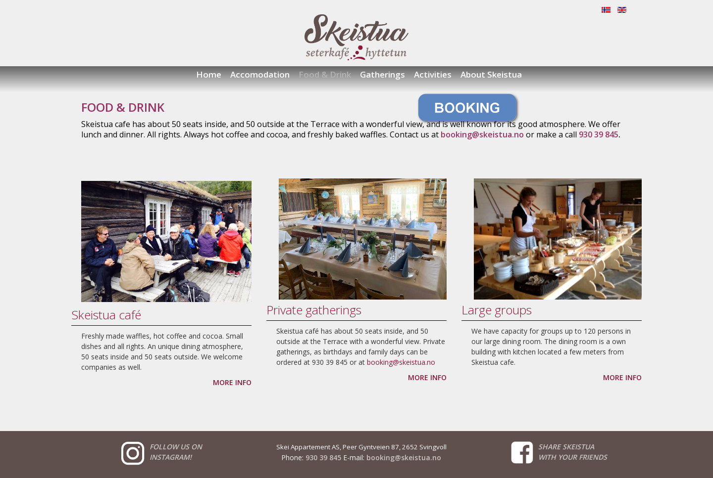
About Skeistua (491, 74)
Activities (433, 74)
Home (208, 74)
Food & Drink (325, 74)
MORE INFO (232, 382)
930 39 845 (323, 457)
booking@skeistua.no (401, 362)
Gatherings (382, 74)
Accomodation (260, 74)
